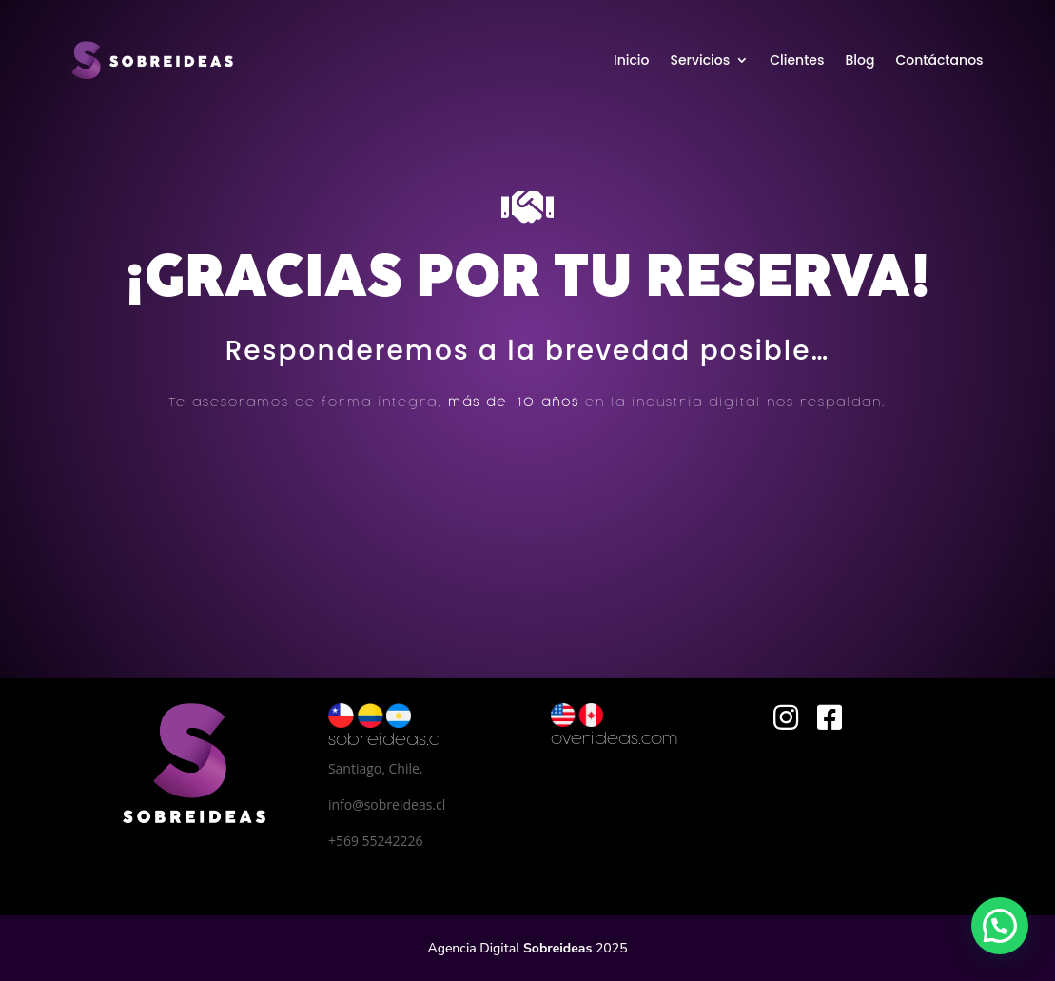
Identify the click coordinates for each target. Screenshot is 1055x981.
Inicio (632, 59)
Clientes (797, 59)
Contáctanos (939, 59)
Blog (859, 59)
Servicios (700, 59)
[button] (999, 925)
